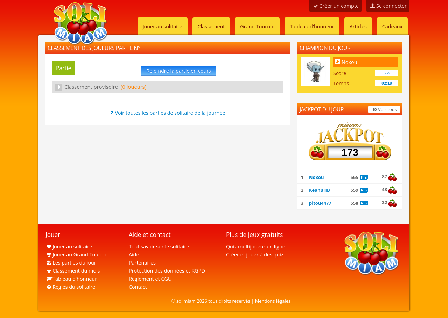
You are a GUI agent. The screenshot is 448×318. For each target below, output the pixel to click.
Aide (134, 254)
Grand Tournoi (257, 26)
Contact (138, 286)
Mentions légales (273, 301)
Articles (358, 26)
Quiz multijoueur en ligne (255, 246)
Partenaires (142, 262)
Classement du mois (73, 270)
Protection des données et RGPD (167, 270)
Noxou (349, 62)
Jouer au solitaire (162, 26)
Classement (211, 26)
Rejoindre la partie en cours (178, 70)
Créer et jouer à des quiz (255, 254)
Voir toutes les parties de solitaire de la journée (170, 112)
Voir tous (384, 109)
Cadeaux (392, 26)
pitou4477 (320, 203)
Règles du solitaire (70, 286)
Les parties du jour (71, 262)
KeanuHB (319, 190)
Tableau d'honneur (312, 26)
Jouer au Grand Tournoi (77, 254)
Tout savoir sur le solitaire (159, 246)
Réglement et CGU (150, 278)
